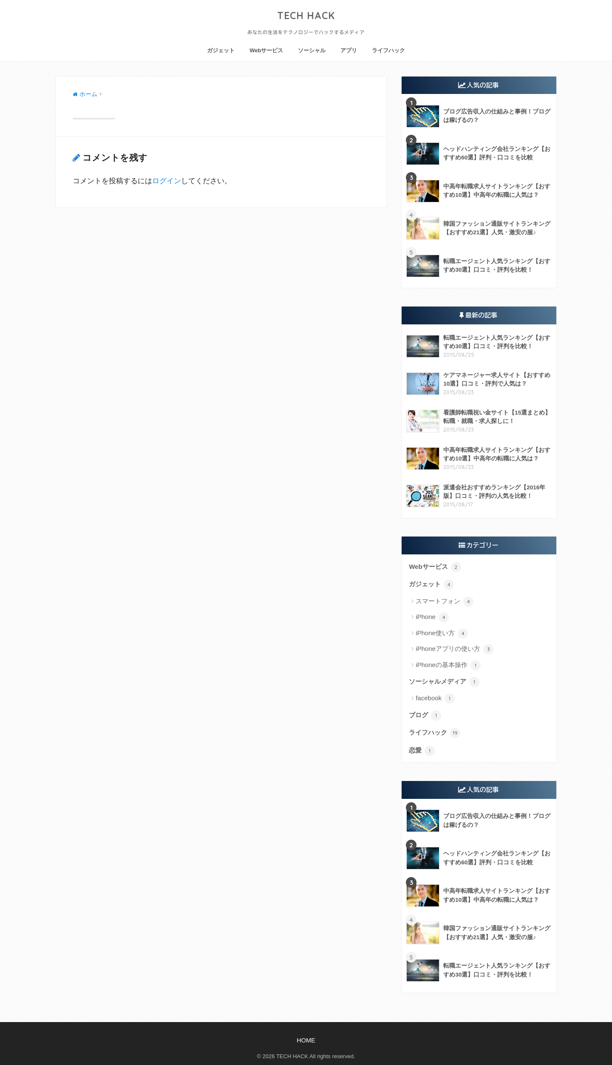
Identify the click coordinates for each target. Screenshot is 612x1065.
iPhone (432, 617)
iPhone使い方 (442, 633)
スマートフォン (444, 601)
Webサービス (266, 50)
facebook (435, 698)
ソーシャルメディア (444, 682)
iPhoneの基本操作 (448, 665)
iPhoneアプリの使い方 (454, 649)
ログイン (166, 181)
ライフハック (388, 50)
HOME (306, 1040)
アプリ (348, 50)
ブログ (425, 715)
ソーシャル (312, 50)
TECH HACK (306, 15)
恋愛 (422, 751)
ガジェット (221, 50)
